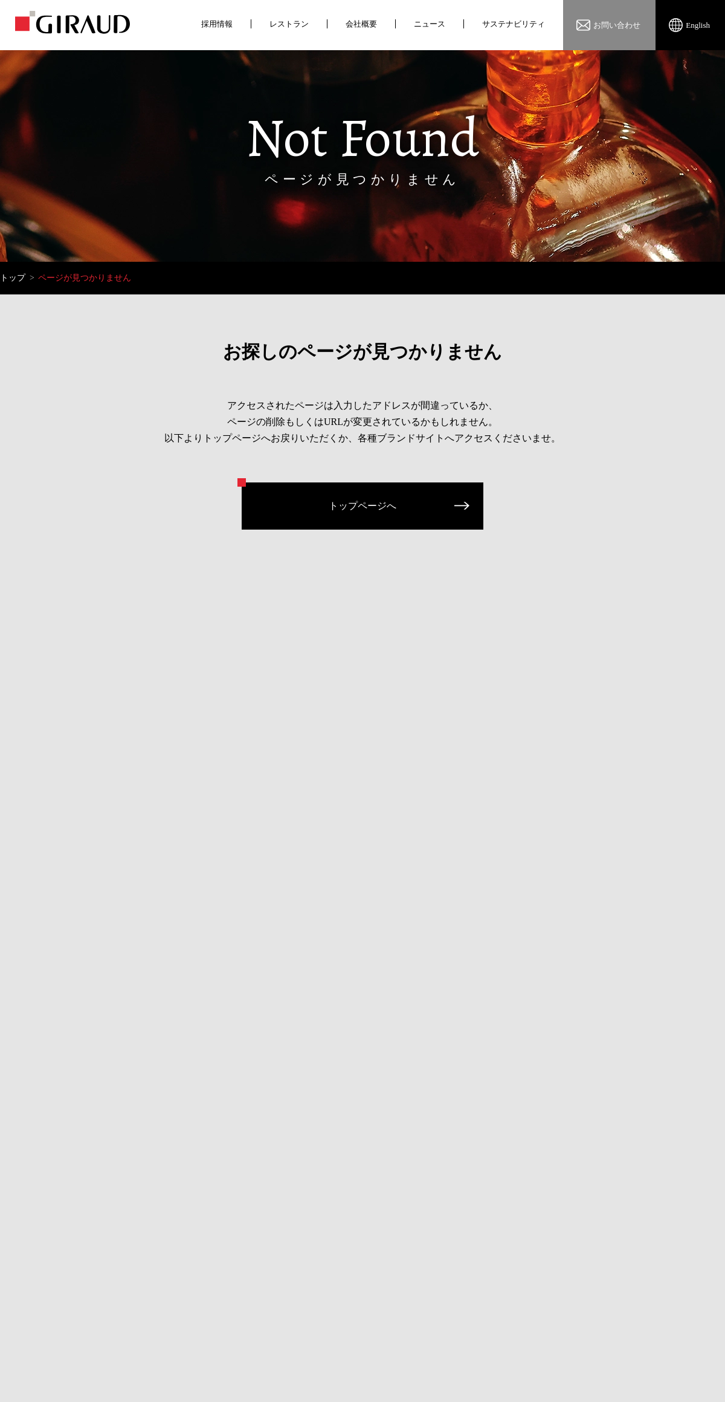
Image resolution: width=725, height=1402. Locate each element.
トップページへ (362, 506)
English (698, 25)
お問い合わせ (616, 25)
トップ (12, 277)
